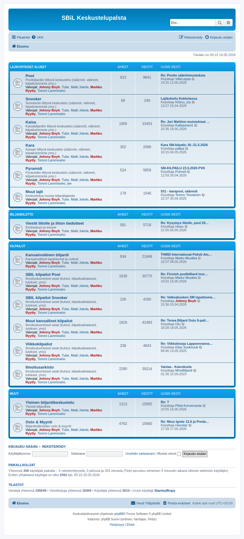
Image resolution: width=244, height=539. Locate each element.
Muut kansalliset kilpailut (49, 321)
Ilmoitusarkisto (40, 367)
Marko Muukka (186, 258)
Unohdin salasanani (140, 453)
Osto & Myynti (39, 422)
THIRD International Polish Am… (186, 254)
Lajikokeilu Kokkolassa (179, 98)
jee (69, 183)
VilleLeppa (183, 79)
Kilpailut (17, 246)
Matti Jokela (80, 87)
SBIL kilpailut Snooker (47, 297)
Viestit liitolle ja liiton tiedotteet (55, 223)
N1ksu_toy (183, 102)
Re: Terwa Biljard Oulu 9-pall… (185, 320)
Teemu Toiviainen (188, 195)
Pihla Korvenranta (188, 405)
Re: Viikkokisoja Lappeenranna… (187, 343)
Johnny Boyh (49, 87)
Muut (14, 393)
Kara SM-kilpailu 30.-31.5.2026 (184, 145)
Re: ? (165, 402)
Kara (30, 145)
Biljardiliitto (21, 214)
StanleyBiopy (164, 490)
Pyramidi (34, 168)
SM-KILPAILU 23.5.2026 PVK (183, 168)
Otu (178, 324)
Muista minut (169, 453)
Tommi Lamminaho (52, 90)
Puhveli (180, 171)
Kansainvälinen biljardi (47, 255)
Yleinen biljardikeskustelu (50, 402)
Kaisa (31, 122)
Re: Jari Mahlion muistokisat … (185, 121)
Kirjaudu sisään (23, 446)
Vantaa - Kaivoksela (176, 367)
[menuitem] (37, 37)
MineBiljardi (183, 370)
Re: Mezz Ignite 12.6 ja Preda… (185, 421)
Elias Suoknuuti (186, 347)
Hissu (179, 226)
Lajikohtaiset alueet (28, 67)
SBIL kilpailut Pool (43, 274)
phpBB (119, 514)
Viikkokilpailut (39, 344)
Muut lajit (34, 191)
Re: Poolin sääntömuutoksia (183, 75)
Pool (30, 75)
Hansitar (181, 425)
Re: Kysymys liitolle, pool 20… (185, 223)
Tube (65, 87)
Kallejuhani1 (184, 125)
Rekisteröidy (54, 446)
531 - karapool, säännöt (179, 191)
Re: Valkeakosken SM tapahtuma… (188, 297)
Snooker (33, 99)
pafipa (179, 148)
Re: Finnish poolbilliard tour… (184, 274)
